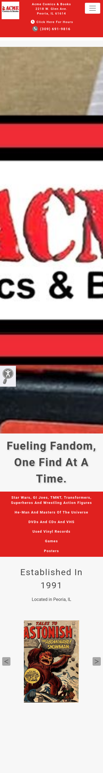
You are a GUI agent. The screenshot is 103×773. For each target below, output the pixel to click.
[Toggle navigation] (92, 8)
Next (97, 661)
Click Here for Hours (51, 22)
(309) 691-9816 (51, 29)
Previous (6, 661)
